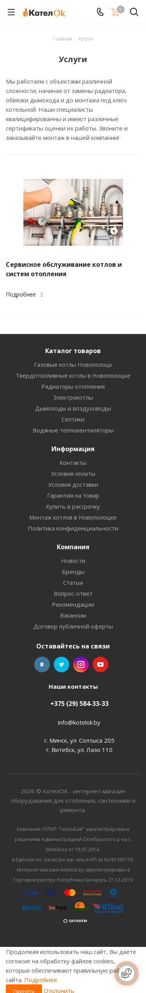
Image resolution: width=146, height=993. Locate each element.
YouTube (100, 664)
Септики (73, 419)
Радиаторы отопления (73, 386)
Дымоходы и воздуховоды (73, 408)
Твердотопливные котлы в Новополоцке (73, 375)
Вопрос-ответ (73, 593)
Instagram (81, 664)
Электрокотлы (73, 397)
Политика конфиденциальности (73, 528)
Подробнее (25, 294)
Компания (73, 547)
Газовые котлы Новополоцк (73, 364)
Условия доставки (73, 484)
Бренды (73, 571)
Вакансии (73, 615)
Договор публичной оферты (73, 626)
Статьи (73, 582)
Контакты (73, 462)
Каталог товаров (73, 350)
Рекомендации (73, 604)
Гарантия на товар (73, 495)
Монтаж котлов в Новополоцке (73, 517)
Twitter (61, 664)
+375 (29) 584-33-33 (79, 703)
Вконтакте (42, 664)
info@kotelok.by (79, 722)
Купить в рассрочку (73, 506)
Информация (73, 449)
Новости (73, 560)
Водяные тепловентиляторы (73, 430)
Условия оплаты (73, 473)
